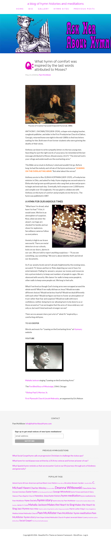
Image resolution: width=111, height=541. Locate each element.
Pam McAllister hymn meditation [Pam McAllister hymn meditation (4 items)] (74, 513)
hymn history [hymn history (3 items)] (55, 496)
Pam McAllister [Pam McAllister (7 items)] (47, 513)
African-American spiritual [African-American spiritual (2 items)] (33, 483)
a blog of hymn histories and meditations (55, 3)
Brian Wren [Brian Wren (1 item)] (60, 483)
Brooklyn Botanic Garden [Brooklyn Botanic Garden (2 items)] (73, 483)
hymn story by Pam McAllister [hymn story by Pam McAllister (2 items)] (64, 501)
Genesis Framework (64, 535)
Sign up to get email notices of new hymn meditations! (38, 432)
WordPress (77, 535)
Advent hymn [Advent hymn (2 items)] (17, 483)
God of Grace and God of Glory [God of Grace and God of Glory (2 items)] (82, 492)
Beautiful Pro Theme (46, 535)
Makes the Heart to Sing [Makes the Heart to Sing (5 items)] (60, 504)
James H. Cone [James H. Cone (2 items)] (22, 505)
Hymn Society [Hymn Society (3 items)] (30, 500)
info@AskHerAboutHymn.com (39, 423)
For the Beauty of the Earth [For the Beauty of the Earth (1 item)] (45, 492)
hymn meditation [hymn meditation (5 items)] (70, 495)
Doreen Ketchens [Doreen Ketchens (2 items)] (19, 492)
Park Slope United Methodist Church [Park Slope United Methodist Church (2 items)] (49, 517)
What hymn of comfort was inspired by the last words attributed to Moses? (56, 65)
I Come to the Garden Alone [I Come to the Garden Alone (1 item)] (83, 501)
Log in (85, 535)
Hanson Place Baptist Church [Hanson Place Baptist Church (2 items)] (23, 496)
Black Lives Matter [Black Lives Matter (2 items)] (50, 483)
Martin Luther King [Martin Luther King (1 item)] (44, 509)
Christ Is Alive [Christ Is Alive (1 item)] (50, 488)
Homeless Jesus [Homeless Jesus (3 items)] (41, 496)
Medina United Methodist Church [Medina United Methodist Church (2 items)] (24, 513)
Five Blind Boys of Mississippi (41, 386)
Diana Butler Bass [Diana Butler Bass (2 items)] (89, 488)
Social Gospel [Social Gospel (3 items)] (25, 520)
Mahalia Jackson (32, 380)
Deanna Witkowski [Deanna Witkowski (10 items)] (68, 488)
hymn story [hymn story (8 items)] (44, 500)
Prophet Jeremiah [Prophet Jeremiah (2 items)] (70, 517)
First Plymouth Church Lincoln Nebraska (42, 398)
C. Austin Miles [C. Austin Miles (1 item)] (88, 483)
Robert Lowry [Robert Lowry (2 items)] (82, 517)
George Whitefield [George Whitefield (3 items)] (61, 492)
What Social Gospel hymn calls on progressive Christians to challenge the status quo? (47, 455)
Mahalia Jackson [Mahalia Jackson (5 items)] (37, 504)
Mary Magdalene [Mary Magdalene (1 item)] (91, 509)
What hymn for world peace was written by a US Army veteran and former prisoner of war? (50, 461)
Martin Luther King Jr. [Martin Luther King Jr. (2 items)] (77, 509)
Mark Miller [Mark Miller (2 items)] (34, 509)
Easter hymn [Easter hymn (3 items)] (31, 492)
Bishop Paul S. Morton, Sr (36, 392)
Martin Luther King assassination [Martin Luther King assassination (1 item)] (59, 509)
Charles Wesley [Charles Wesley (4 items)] (38, 488)
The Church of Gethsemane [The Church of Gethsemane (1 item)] (40, 521)
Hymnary (78, 329)
